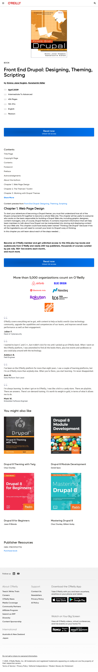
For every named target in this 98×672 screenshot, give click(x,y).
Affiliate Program (10, 610)
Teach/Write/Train (10, 591)
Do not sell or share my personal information (19, 656)
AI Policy (35, 602)
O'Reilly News (8, 599)
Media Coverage (10, 602)
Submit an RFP (8, 614)
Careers (6, 595)
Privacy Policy (37, 599)
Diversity (6, 617)
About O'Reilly (10, 586)
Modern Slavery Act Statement (61, 666)
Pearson (11, 114)
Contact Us (36, 591)
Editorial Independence (38, 666)
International (9, 629)
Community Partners (11, 606)
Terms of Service (8, 666)
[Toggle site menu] (3, 3)
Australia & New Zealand (13, 634)
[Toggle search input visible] (95, 3)
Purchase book (10, 551)
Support (35, 586)
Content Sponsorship (11, 621)
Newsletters (36, 595)
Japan (5, 638)
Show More (9, 198)
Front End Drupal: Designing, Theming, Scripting (45, 203)
